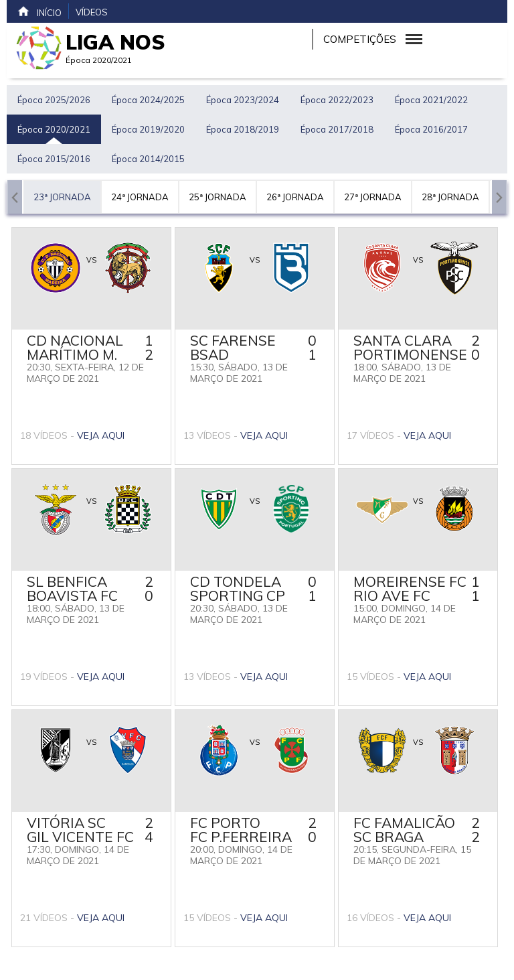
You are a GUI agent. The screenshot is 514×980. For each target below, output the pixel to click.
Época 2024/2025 (148, 99)
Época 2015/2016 (53, 158)
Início (39, 11)
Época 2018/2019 (242, 129)
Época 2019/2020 (148, 129)
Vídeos (92, 12)
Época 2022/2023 (337, 99)
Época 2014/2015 (148, 158)
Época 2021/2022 (431, 99)
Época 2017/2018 (337, 129)
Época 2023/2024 (242, 99)
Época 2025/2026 (53, 99)
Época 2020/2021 (53, 129)
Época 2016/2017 (431, 129)
